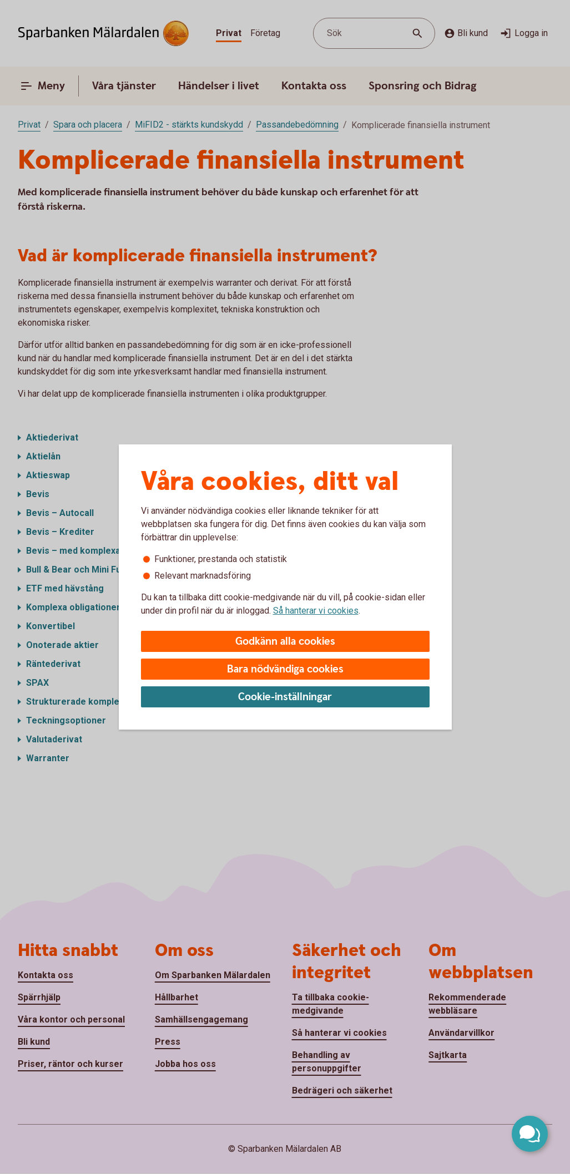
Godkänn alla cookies (285, 642)
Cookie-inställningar (285, 697)
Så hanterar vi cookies (316, 610)
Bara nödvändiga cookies (285, 669)
